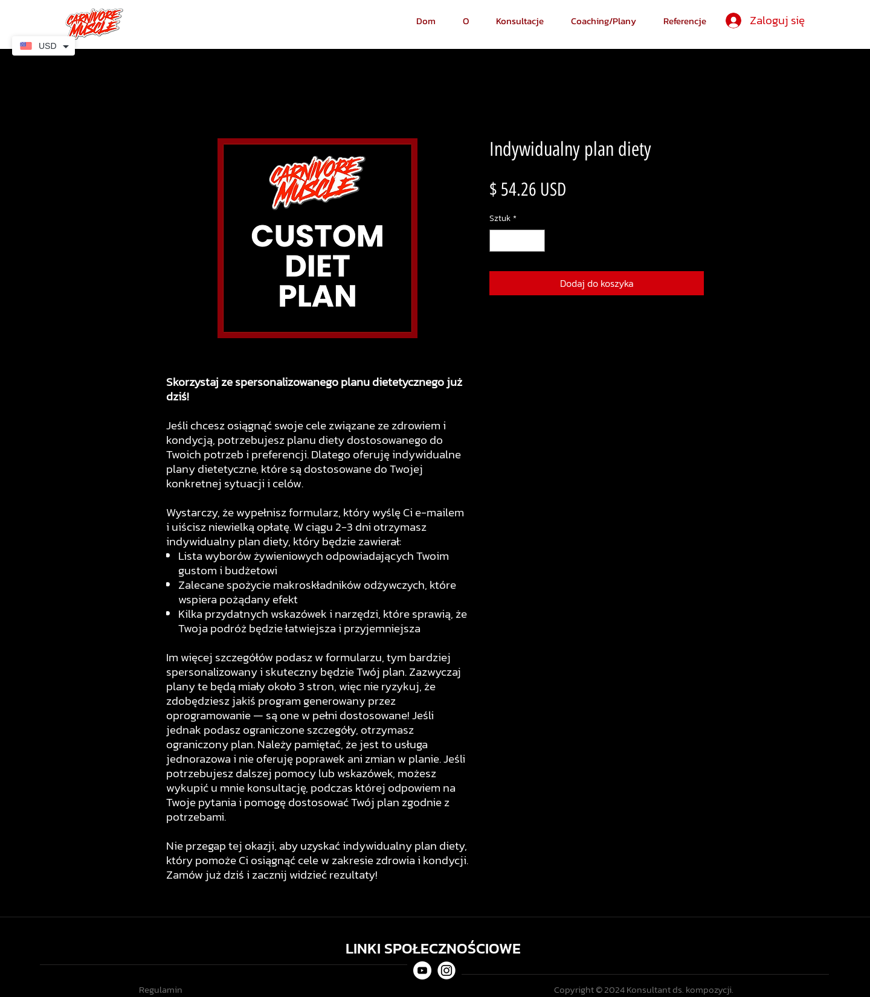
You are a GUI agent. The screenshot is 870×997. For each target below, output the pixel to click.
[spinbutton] (517, 240)
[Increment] (535, 240)
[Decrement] (498, 240)
